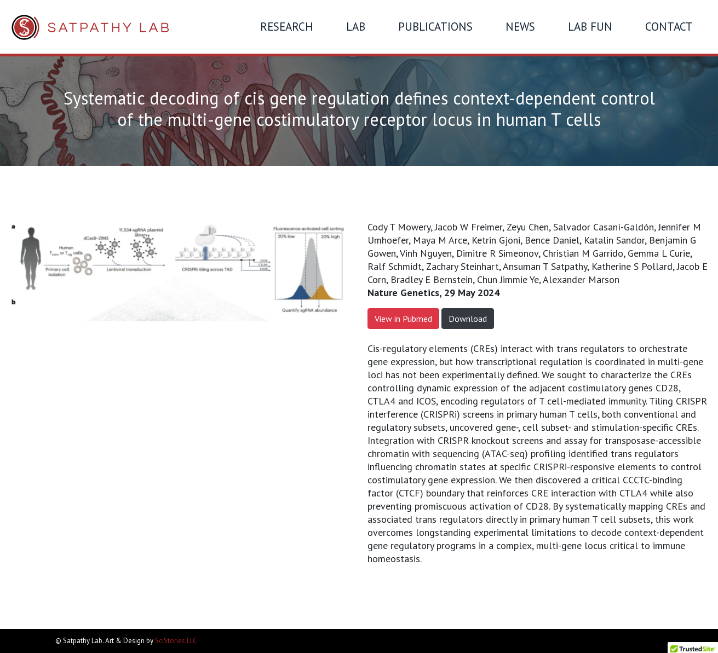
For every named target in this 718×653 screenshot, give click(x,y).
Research (286, 26)
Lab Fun (590, 26)
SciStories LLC (176, 640)
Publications (435, 26)
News (520, 26)
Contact (669, 26)
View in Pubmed (403, 318)
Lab (355, 26)
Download (468, 318)
